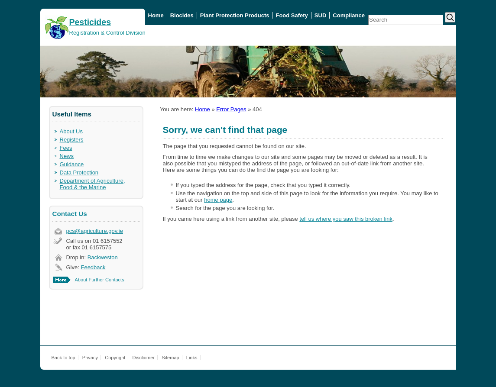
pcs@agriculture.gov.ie (94, 231)
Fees (66, 148)
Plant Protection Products (234, 15)
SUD (320, 15)
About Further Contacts (99, 279)
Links (192, 357)
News (67, 156)
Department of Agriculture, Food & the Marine (92, 183)
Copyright (115, 357)
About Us (71, 131)
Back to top (63, 357)
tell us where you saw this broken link (345, 219)
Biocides (182, 15)
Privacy (90, 357)
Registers (72, 139)
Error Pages (231, 109)
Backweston (103, 257)
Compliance (349, 15)
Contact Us (69, 213)
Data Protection (79, 172)
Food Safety (292, 15)
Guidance (72, 164)
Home (156, 15)
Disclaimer (144, 357)
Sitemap (170, 357)
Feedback (93, 267)
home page (218, 200)
